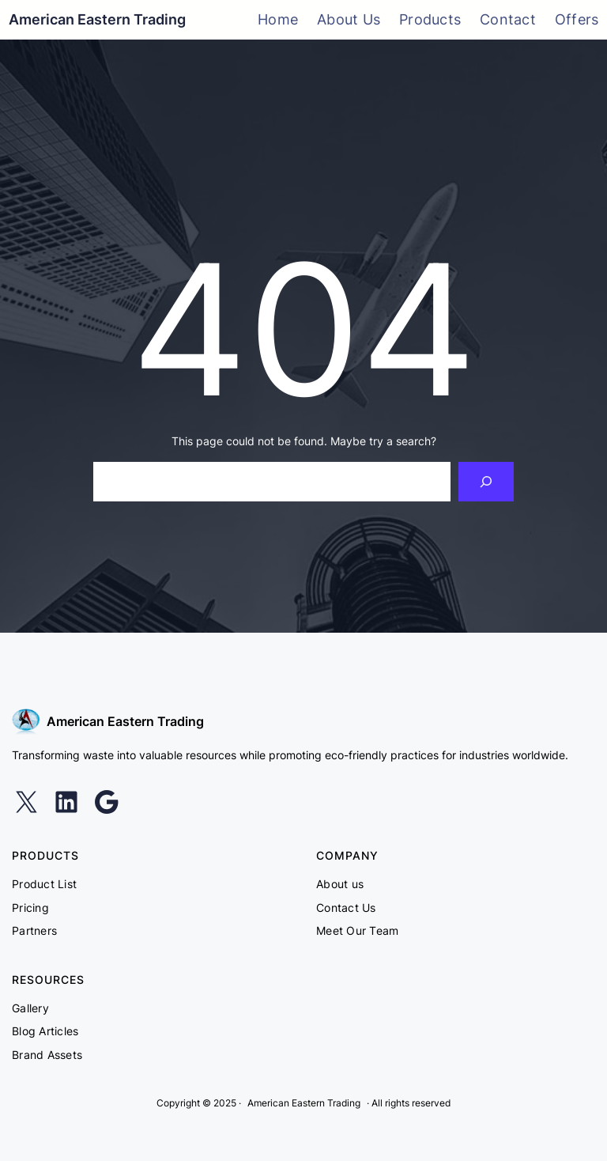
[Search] (486, 481)
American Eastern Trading (97, 19)
